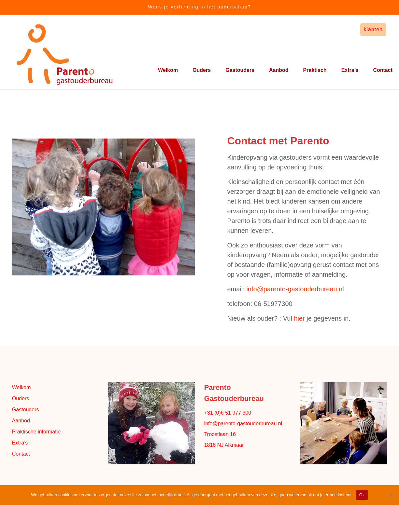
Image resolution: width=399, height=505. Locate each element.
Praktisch (315, 70)
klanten (373, 29)
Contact (382, 70)
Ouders (201, 70)
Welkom (168, 70)
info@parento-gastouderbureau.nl (295, 289)
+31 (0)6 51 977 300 (227, 413)
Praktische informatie (36, 431)
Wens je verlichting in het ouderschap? (199, 6)
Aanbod (279, 70)
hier (299, 318)
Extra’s (350, 70)
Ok (362, 494)
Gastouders (239, 70)
